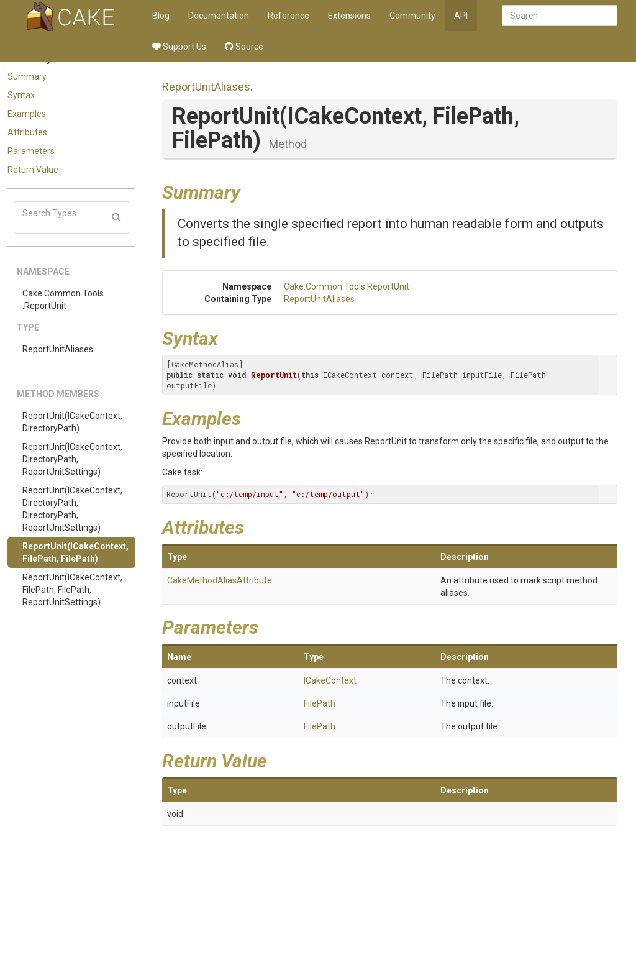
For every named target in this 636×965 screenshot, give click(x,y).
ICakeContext (330, 680)
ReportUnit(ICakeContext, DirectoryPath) (72, 422)
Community (412, 16)
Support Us (179, 47)
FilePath (319, 703)
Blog (161, 16)
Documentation (218, 16)
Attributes (27, 132)
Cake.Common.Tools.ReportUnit (63, 299)
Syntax (21, 95)
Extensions (349, 16)
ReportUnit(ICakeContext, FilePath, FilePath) (75, 552)
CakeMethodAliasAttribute (219, 580)
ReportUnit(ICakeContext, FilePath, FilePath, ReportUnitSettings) (72, 589)
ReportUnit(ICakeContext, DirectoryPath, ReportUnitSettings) (72, 459)
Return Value (32, 170)
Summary (27, 76)
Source (244, 47)
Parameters (31, 151)
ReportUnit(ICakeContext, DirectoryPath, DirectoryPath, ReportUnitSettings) (72, 509)
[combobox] (559, 15)
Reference (288, 16)
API (461, 16)
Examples (26, 114)
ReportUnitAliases (57, 349)
